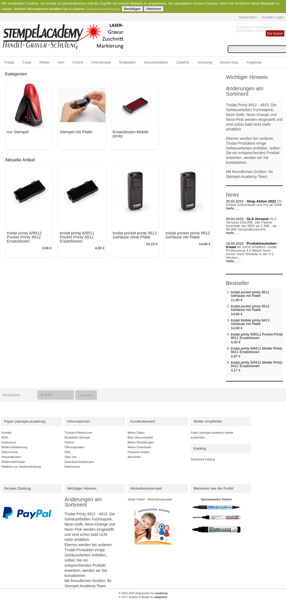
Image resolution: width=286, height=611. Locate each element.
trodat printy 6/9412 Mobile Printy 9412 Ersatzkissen (256, 364)
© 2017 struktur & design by (143, 597)
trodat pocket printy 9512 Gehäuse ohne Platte (135, 235)
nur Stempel (18, 131)
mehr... (231, 208)
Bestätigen (132, 9)
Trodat (9, 62)
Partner (69, 442)
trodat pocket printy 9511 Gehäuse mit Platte (250, 294)
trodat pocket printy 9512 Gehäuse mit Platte (188, 235)
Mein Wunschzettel (140, 437)
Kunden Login (273, 17)
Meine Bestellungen (141, 442)
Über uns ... (72, 457)
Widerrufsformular (13, 461)
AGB (4, 437)
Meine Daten (136, 432)
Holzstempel (101, 62)
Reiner (44, 62)
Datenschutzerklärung (103, 9)
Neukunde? (248, 17)
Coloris (77, 62)
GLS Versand (257, 219)
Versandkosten (11, 457)
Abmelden (134, 457)
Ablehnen (153, 9)
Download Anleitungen (79, 461)
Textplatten (127, 62)
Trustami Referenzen (78, 432)
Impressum (8, 442)
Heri (61, 62)
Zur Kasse (275, 33)
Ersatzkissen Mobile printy (131, 133)
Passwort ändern (139, 452)
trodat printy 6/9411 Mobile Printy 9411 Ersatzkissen (256, 350)
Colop (26, 62)
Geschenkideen (156, 62)
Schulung (205, 62)
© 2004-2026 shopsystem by (143, 593)
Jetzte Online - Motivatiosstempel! (150, 499)
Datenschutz (9, 452)
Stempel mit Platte (76, 131)
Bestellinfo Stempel (77, 437)
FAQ (67, 452)
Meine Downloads (139, 447)
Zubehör (182, 62)
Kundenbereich (142, 421)
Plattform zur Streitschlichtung (21, 466)
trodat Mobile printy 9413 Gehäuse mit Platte (250, 322)
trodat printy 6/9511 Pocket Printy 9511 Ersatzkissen (77, 237)
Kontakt (6, 432)
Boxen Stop (229, 62)
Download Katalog (203, 459)
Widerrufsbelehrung (14, 447)
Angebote (253, 62)
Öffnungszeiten (74, 447)
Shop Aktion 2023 (261, 201)
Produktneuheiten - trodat (252, 245)
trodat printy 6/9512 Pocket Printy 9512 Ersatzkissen (24, 237)
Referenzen (72, 466)
